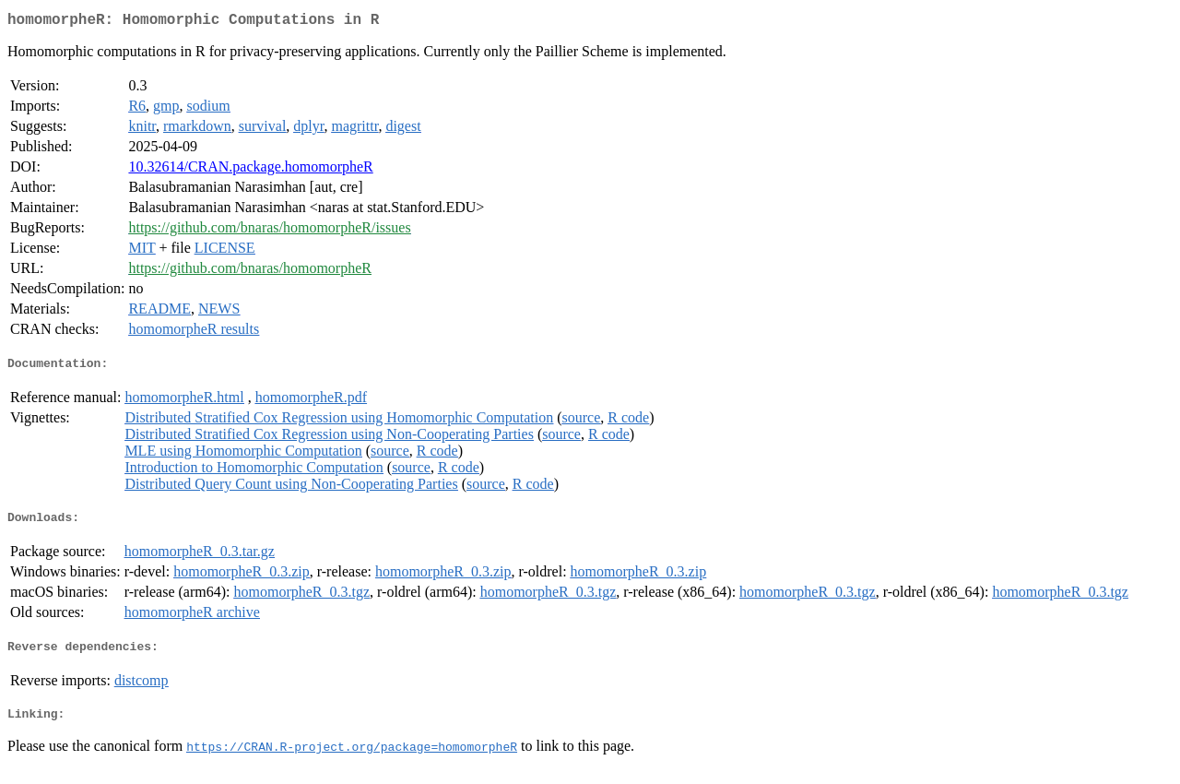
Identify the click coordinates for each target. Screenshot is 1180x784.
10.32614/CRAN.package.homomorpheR (250, 170)
